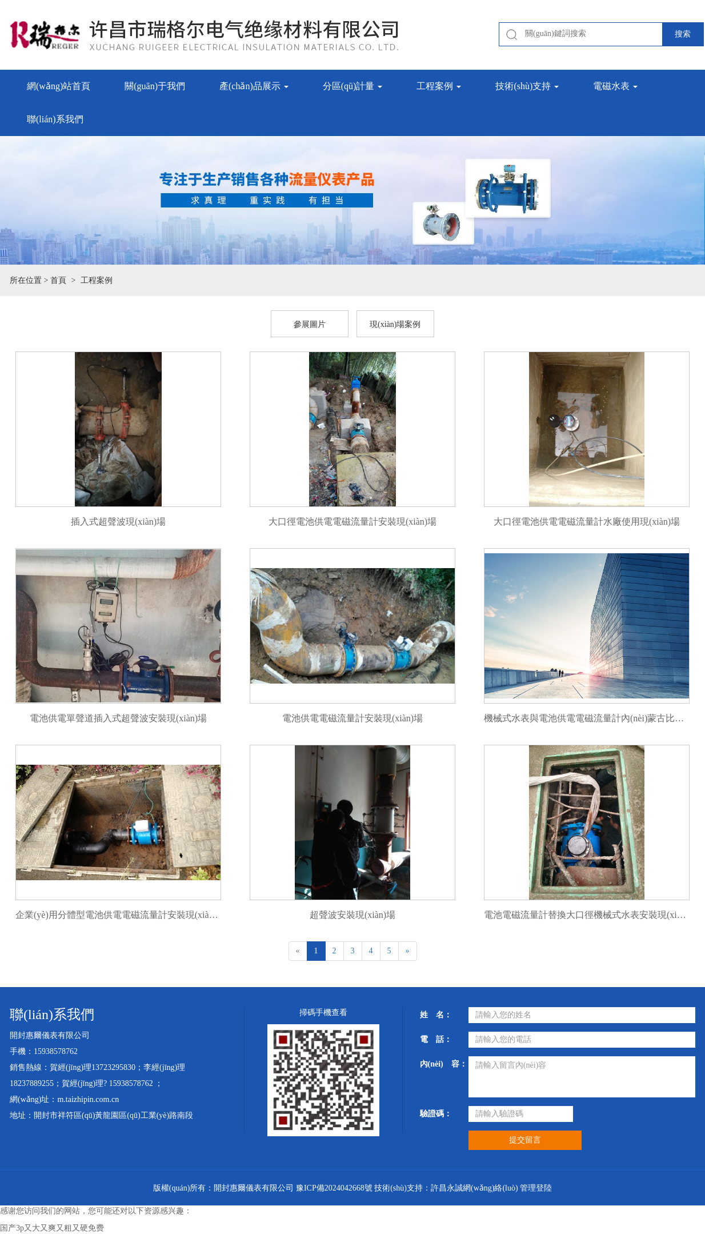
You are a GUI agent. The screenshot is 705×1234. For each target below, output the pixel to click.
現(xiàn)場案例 (395, 324)
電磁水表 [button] (615, 86)
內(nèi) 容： (440, 1064)
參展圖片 (310, 324)
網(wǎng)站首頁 (58, 86)
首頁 (58, 280)
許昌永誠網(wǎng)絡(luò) (474, 1188)
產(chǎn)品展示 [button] (254, 86)
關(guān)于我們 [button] (155, 86)
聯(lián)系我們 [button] (55, 119)
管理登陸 (536, 1188)
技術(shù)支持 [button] (527, 86)
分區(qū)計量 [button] (353, 86)
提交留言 (525, 1140)
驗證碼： (436, 1113)
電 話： (436, 1039)
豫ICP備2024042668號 (334, 1188)
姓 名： (436, 1015)
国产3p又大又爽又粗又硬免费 (52, 1228)
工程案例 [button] (438, 86)
